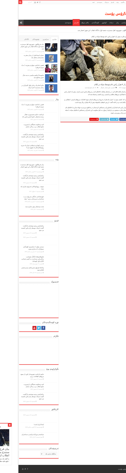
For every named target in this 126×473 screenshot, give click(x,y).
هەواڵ (114, 23)
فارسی (58, 23)
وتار (99, 23)
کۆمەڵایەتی (77, 23)
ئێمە (75, 2)
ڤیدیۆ (94, 2)
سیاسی (106, 23)
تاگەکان (8, 39)
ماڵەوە (122, 36)
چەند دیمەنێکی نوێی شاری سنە (17, 206)
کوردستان (89, 87)
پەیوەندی (81, 2)
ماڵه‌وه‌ (105, 2)
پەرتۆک (89, 2)
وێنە (100, 2)
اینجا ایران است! (21, 424)
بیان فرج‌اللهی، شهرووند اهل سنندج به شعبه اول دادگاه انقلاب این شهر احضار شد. (86, 30)
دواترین (36, 39)
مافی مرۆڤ (67, 23)
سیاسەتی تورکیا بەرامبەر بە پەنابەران (15, 434)
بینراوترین (28, 39)
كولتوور (86, 23)
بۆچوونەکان (18, 39)
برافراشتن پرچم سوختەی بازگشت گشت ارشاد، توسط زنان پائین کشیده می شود (14, 137)
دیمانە (94, 23)
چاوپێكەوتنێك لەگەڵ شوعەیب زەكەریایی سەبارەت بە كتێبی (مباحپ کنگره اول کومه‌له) (15, 259)
